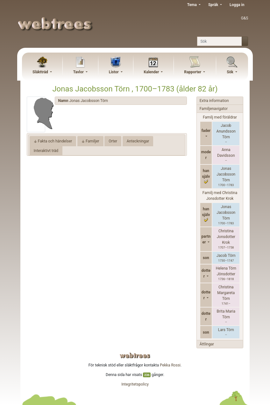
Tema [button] (192, 5)
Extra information (214, 100)
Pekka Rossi (170, 365)
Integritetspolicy (135, 384)
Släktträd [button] (40, 72)
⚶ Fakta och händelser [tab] (53, 141)
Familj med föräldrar (220, 117)
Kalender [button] (152, 72)
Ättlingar (207, 344)
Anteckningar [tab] (138, 141)
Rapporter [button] (193, 72)
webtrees (135, 355)
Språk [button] (213, 5)
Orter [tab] (113, 141)
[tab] (120, 101)
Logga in (237, 5)
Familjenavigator (214, 108)
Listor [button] (114, 72)
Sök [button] (230, 72)
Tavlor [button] (79, 72)
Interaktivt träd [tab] (46, 150)
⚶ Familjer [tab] (90, 141)
